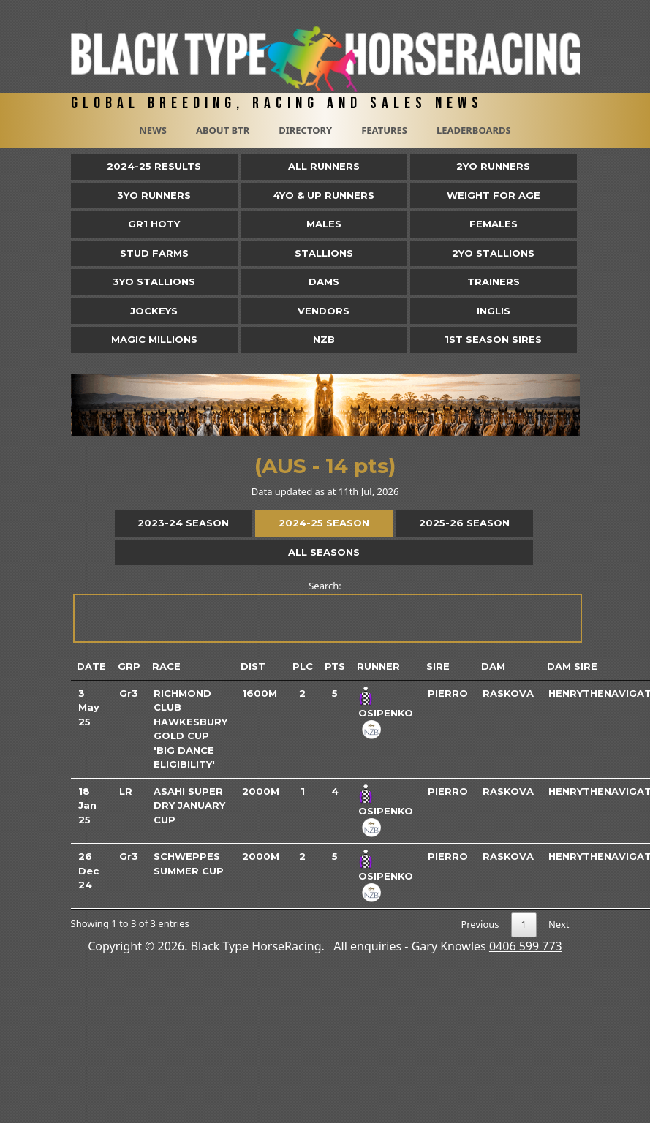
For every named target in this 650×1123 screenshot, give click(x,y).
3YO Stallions (154, 281)
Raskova (508, 693)
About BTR (222, 130)
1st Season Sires (493, 339)
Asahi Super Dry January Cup (189, 805)
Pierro (448, 693)
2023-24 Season (183, 523)
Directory (305, 130)
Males (323, 224)
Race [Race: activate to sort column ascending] (166, 666)
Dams (324, 281)
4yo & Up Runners (323, 195)
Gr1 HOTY (154, 224)
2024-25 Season (324, 523)
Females (493, 224)
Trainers (493, 281)
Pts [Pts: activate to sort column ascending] (335, 666)
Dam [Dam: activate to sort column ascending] (493, 666)
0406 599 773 (525, 946)
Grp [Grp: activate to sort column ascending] (129, 666)
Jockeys (154, 311)
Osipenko (385, 713)
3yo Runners (154, 195)
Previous (480, 924)
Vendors (323, 311)
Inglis (493, 311)
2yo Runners (493, 166)
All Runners (324, 166)
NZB (324, 339)
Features (384, 130)
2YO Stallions (493, 253)
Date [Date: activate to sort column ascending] (91, 666)
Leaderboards (474, 130)
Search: (326, 611)
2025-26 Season (464, 523)
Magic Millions (154, 339)
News (153, 130)
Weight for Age (493, 195)
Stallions (324, 253)
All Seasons (324, 552)
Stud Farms (154, 253)
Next (559, 924)
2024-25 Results (154, 166)
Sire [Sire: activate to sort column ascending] (438, 666)
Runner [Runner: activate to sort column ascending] (378, 666)
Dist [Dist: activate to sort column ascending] (253, 666)
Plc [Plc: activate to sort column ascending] (302, 666)
